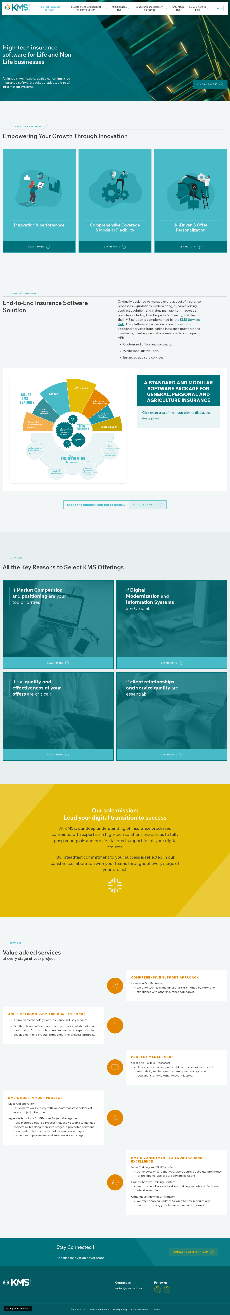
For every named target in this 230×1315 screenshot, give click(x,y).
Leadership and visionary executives (149, 8)
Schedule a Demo (145, 504)
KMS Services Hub (119, 8)
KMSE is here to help (197, 8)
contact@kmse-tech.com (129, 1288)
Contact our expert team (190, 1252)
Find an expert (207, 84)
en (218, 8)
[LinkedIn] (157, 1289)
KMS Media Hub (178, 8)
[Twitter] (167, 1289)
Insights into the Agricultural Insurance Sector (86, 8)
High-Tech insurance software (49, 8)
